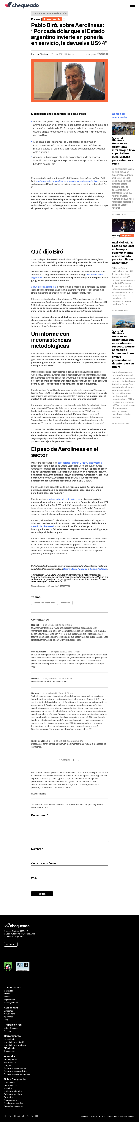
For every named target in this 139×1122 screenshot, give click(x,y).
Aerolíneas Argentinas (44, 603)
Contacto (10, 944)
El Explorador (9, 1048)
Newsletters (9, 1014)
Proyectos (8, 1097)
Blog (6, 1020)
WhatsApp (8, 1011)
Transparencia (10, 1085)
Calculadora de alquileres (15, 1045)
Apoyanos (8, 1017)
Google (93, 569)
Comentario (39, 815)
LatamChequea (11, 1028)
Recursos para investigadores (17, 1074)
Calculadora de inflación (14, 1042)
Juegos (7, 1065)
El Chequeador (10, 1059)
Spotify (66, 569)
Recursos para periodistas (15, 1071)
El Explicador (118, 140)
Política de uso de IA (13, 1094)
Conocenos (9, 1083)
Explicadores (9, 1000)
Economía (117, 138)
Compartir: (91, 54)
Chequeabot (9, 1051)
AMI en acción (10, 1062)
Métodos (8, 1088)
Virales (7, 994)
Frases (36, 19)
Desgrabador (9, 1039)
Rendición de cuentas (13, 1103)
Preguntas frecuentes (13, 1106)
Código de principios (13, 1091)
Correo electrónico (44, 863)
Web (34, 878)
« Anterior (64, 760)
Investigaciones (11, 1003)
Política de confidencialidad (116, 1116)
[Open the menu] (132, 5)
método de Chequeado (43, 526)
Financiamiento (11, 1100)
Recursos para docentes (15, 1068)
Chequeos (8, 991)
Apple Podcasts (79, 569)
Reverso (7, 1031)
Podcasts (102, 569)
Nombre (37, 848)
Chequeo (65, 603)
